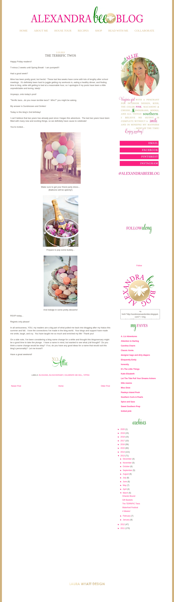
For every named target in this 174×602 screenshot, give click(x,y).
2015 (123, 448)
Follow (139, 265)
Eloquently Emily (128, 360)
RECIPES (83, 30)
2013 (123, 456)
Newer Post (16, 386)
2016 (123, 444)
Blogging (43, 375)
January (126, 520)
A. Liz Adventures (129, 336)
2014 (123, 452)
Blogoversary (56, 375)
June (125, 481)
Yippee (86, 375)
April (125, 489)
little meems (126, 383)
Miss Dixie (125, 388)
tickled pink (126, 411)
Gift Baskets (127, 500)
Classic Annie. (127, 350)
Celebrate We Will (73, 375)
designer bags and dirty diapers (135, 355)
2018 (123, 437)
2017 (123, 441)
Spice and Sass (128, 402)
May (125, 485)
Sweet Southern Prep (130, 406)
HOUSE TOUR (63, 30)
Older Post (105, 386)
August (126, 474)
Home (24, 30)
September (128, 470)
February (127, 516)
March (126, 493)
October (126, 466)
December (127, 459)
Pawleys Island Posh (130, 392)
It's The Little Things (130, 369)
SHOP (98, 30)
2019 (123, 433)
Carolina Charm (128, 346)
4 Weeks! (126, 511)
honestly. (125, 364)
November (127, 463)
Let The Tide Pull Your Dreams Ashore (138, 378)
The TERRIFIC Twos (131, 504)
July (125, 478)
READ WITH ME (118, 30)
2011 (123, 528)
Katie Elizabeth (128, 374)
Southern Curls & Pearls (132, 397)
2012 (123, 524)
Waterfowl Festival (130, 507)
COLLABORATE (144, 30)
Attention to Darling (130, 341)
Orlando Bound (128, 496)
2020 (123, 429)
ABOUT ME (41, 30)
